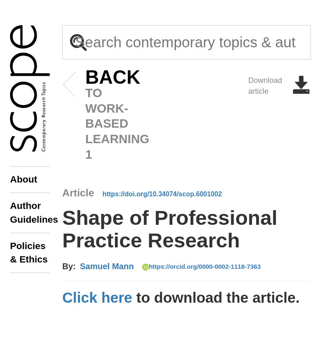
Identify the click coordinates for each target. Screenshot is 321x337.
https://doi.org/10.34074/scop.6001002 (162, 194)
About (23, 179)
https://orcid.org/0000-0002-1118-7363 (201, 266)
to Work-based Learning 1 (100, 115)
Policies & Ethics (29, 253)
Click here (97, 297)
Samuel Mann (107, 266)
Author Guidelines (30, 212)
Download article (279, 85)
